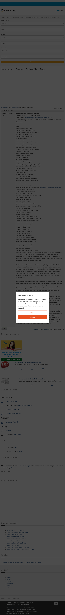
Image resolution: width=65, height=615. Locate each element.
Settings (32, 312)
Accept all (32, 317)
